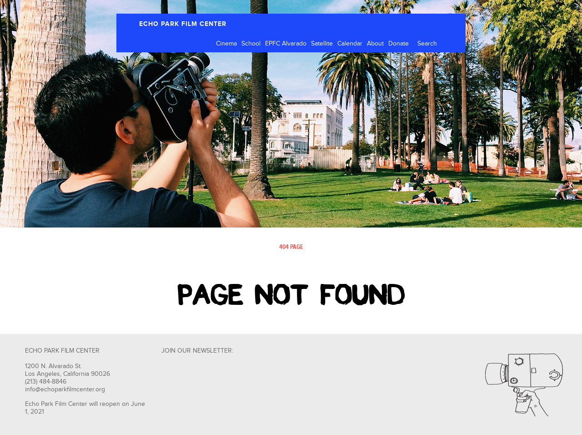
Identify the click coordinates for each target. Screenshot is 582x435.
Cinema (226, 43)
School (251, 43)
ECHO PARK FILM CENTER (182, 24)
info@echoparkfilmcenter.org (65, 389)
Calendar (349, 43)
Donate (398, 43)
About (375, 43)
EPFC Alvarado (285, 43)
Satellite (322, 43)
